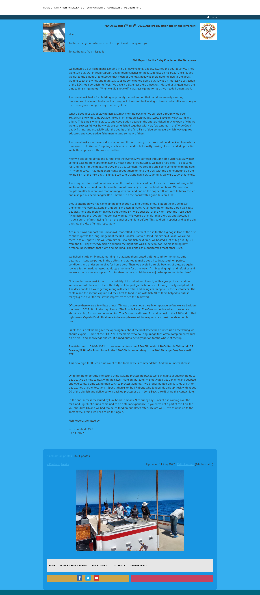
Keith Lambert (185, 464)
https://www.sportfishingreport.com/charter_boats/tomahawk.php (109, 367)
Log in (214, 17)
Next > (65, 464)
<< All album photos (59, 456)
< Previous (53, 464)
